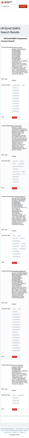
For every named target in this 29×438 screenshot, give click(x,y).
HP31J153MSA (15, 103)
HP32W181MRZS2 (16, 324)
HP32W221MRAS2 (16, 329)
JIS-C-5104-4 (15, 238)
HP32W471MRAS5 (16, 350)
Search (22, 6)
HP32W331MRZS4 (16, 256)
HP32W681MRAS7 (16, 240)
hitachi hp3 (15, 87)
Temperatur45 (16, 85)
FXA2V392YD (15, 168)
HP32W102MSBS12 (16, 253)
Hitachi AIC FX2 (16, 171)
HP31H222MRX (16, 98)
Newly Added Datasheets (7, 429)
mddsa (23, 171)
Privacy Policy (20, 429)
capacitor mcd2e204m (18, 166)
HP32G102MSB (16, 246)
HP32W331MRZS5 (16, 327)
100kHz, (14, 163)
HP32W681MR (22, 248)
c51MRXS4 (15, 311)
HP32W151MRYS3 (16, 314)
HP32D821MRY (16, 345)
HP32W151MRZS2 (16, 316)
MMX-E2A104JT (16, 176)
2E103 (24, 174)
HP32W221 (15, 248)
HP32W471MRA (16, 100)
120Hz (23, 85)
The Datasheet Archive (6, 2)
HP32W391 (23, 246)
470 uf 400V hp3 (16, 243)
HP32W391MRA (16, 108)
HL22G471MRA (16, 181)
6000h (25, 207)
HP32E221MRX (16, 111)
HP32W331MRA (16, 95)
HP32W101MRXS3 (16, 342)
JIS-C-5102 (22, 238)
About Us (22, 432)
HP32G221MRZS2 (16, 337)
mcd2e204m (21, 163)
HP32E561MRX (16, 90)
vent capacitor (16, 174)
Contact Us (15, 432)
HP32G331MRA (16, 334)
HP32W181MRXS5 (16, 319)
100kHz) (21, 161)
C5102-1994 (15, 161)
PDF (14, 117)
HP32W (23, 243)
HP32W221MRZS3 (16, 347)
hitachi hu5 (15, 179)
